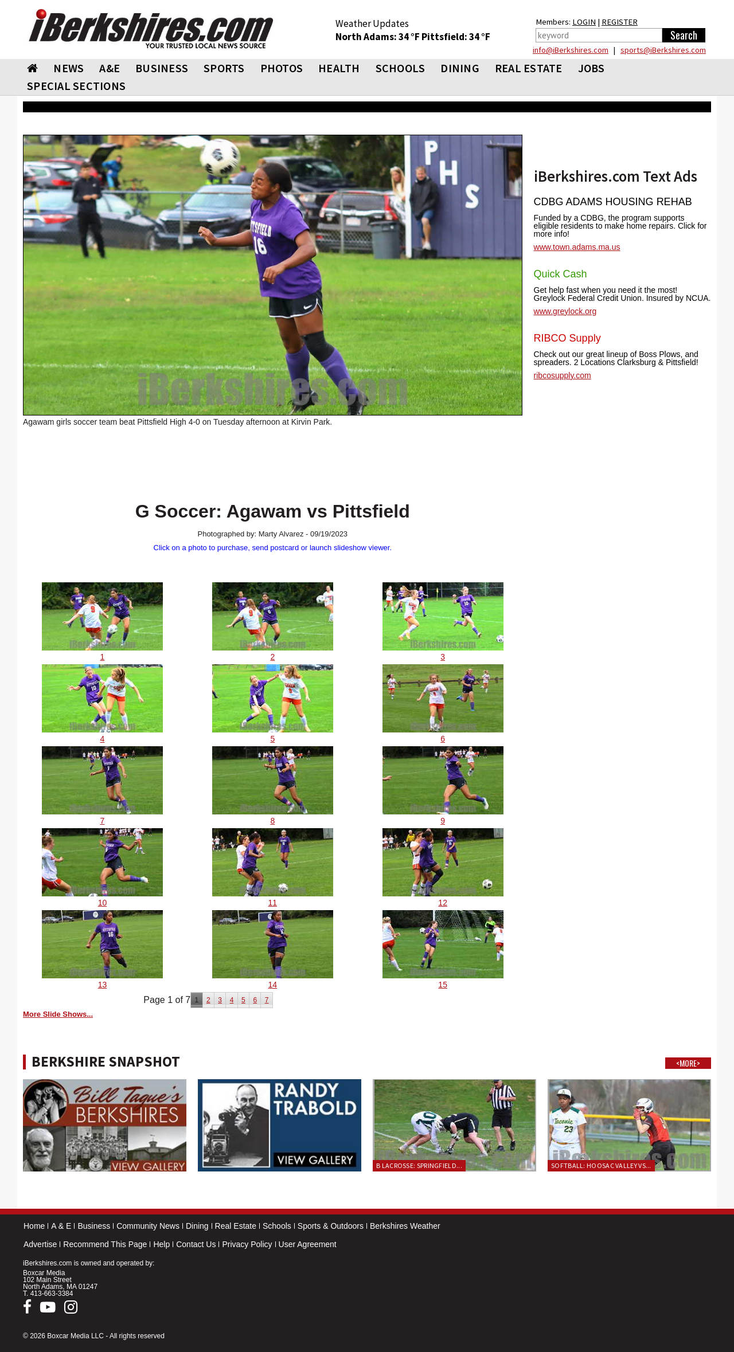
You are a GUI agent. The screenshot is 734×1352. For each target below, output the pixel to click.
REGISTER (620, 22)
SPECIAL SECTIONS (76, 86)
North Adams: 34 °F (378, 36)
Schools (277, 1225)
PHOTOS (281, 68)
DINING (459, 68)
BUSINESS (161, 68)
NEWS (68, 68)
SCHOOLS (400, 68)
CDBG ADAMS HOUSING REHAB (613, 201)
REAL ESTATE (529, 68)
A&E (109, 68)
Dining (197, 1225)
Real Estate (235, 1225)
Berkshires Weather (405, 1225)
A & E (61, 1225)
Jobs (591, 68)
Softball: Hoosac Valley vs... (601, 1165)
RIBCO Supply (567, 338)
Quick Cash (560, 274)
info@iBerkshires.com (570, 50)
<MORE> (688, 1063)
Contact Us (196, 1244)
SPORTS (224, 68)
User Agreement (308, 1244)
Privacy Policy (247, 1244)
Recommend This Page (105, 1244)
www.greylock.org (565, 311)
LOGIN (584, 22)
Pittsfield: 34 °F (455, 36)
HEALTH (339, 68)
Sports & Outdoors (331, 1225)
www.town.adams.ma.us (577, 247)
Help (161, 1244)
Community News (147, 1225)
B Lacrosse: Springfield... (419, 1165)
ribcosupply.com (562, 375)
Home (34, 1225)
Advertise (40, 1244)
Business (93, 1225)
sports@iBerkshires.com (663, 50)
